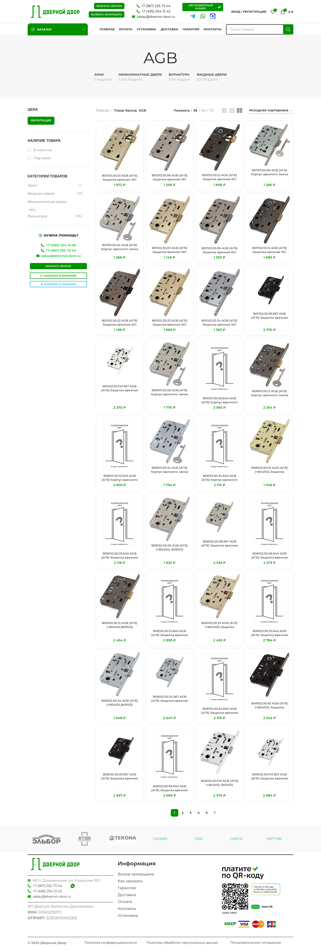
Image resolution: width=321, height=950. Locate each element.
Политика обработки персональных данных (182, 943)
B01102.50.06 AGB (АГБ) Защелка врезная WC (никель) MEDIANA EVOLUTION (220, 254)
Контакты (127, 908)
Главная (103, 110)
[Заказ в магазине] (271, 110)
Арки (32, 185)
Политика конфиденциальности (110, 943)
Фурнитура (37, 216)
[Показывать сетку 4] (239, 111)
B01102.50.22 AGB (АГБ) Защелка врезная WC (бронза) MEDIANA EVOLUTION (119, 326)
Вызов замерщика (136, 874)
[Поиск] (259, 29)
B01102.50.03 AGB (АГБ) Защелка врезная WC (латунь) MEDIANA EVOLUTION (169, 254)
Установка (128, 915)
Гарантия (127, 888)
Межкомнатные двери (47, 202)
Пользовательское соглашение (255, 943)
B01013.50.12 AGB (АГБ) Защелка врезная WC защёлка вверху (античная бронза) (219, 181)
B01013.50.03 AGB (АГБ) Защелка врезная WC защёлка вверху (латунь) (120, 181)
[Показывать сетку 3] (232, 111)
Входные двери (41, 193)
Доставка (127, 895)
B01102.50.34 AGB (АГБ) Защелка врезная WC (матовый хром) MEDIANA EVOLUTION (219, 326)
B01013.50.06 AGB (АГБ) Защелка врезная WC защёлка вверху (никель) (169, 181)
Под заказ (42, 158)
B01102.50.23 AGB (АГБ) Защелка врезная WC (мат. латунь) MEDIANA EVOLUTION (169, 326)
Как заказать (130, 881)
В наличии (42, 150)
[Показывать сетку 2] (224, 111)
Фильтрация (41, 120)
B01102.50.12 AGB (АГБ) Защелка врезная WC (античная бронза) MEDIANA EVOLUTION (269, 254)
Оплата (125, 901)
